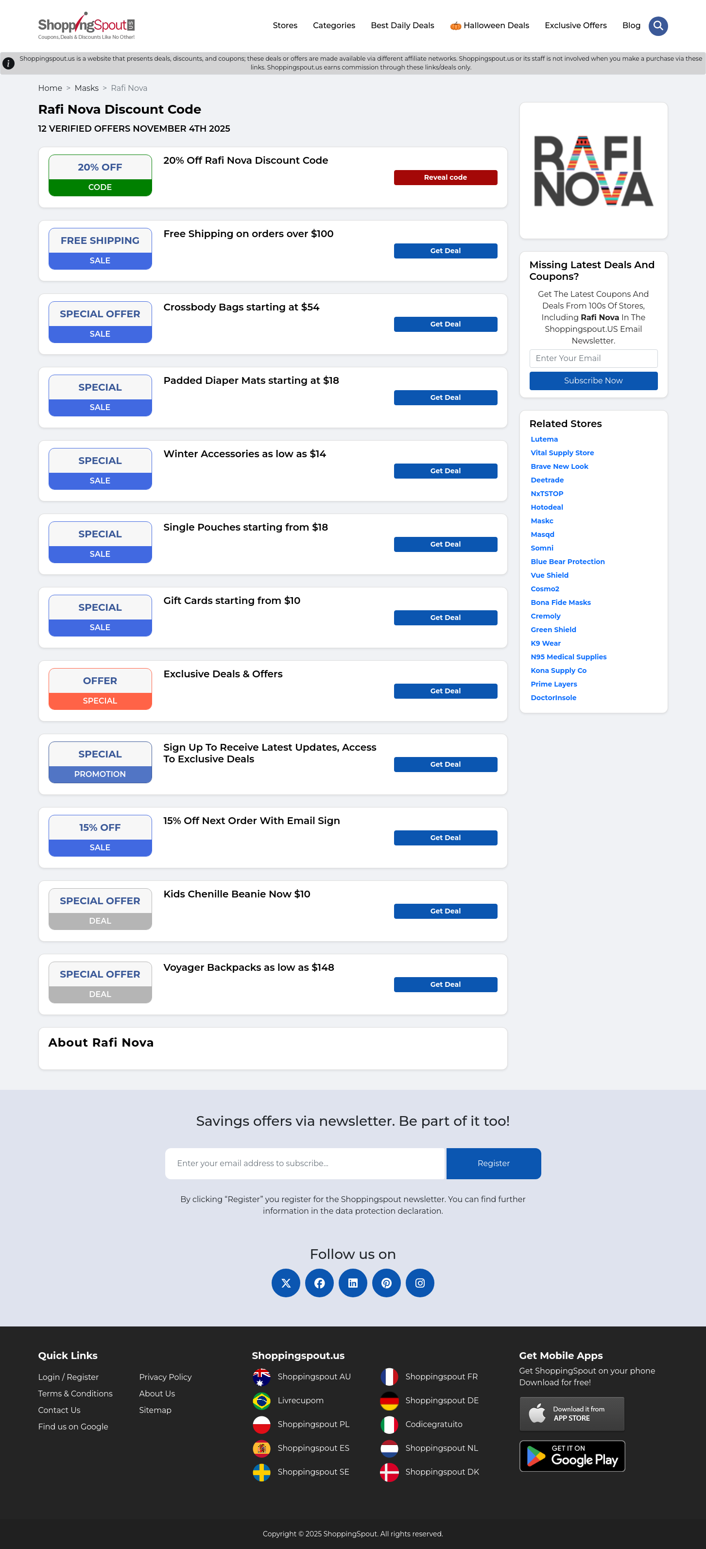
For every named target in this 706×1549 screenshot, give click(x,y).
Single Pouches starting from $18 (246, 527)
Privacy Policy (165, 1377)
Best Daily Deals (402, 25)
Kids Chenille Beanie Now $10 (237, 893)
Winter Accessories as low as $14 (245, 453)
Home (50, 87)
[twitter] (285, 1282)
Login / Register (69, 1377)
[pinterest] (387, 1282)
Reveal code (445, 176)
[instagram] (421, 1282)
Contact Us (59, 1410)
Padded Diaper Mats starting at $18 (251, 380)
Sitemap (155, 1410)
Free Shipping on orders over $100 (249, 233)
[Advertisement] (593, 785)
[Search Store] (658, 25)
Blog (631, 25)
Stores (285, 25)
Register (494, 1163)
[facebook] (319, 1282)
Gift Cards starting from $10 (232, 600)
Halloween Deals (489, 26)
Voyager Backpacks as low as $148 (249, 967)
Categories (334, 25)
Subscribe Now (593, 380)
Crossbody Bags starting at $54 (242, 306)
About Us (157, 1393)
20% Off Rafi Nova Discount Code (246, 160)
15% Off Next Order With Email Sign (252, 820)
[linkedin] (353, 1282)
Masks (86, 87)
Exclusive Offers (576, 25)
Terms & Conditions (75, 1393)
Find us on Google (73, 1426)
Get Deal (445, 250)
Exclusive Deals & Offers (223, 673)
